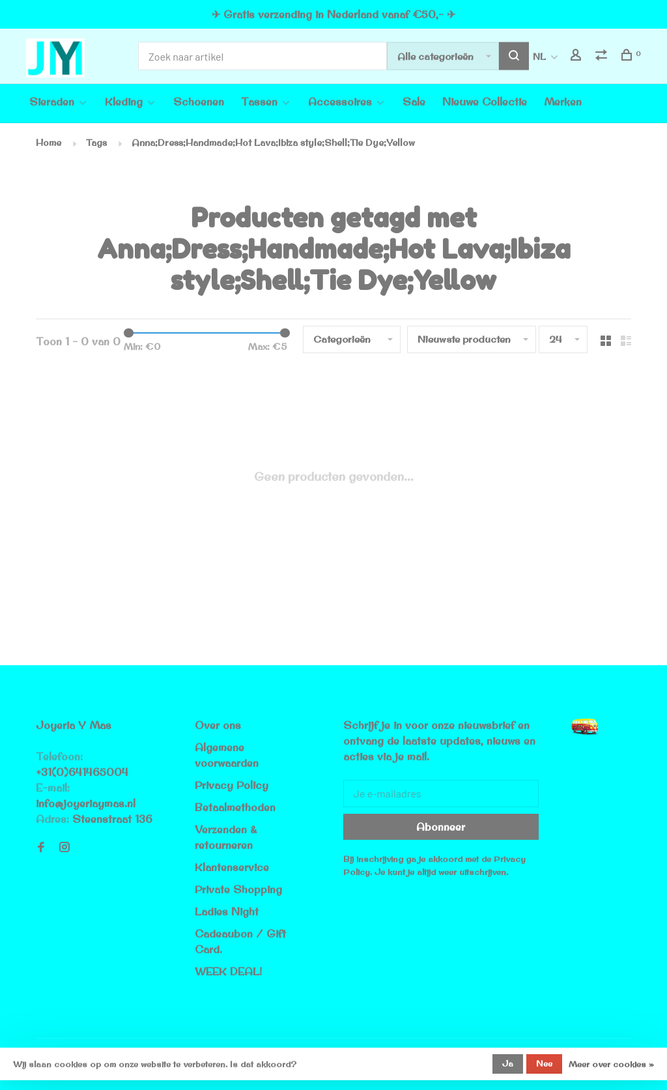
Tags (96, 143)
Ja (507, 1063)
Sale (414, 101)
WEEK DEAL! (228, 971)
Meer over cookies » (611, 1064)
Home (48, 143)
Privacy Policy (231, 785)
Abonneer (440, 826)
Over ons (218, 725)
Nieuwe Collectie (484, 101)
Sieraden (51, 101)
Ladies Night (227, 911)
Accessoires (340, 101)
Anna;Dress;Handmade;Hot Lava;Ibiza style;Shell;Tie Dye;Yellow (273, 143)
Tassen (259, 101)
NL (539, 57)
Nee (544, 1063)
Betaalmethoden (235, 807)
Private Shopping (238, 889)
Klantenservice (232, 867)
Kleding (124, 101)
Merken (563, 101)
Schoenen (198, 101)
